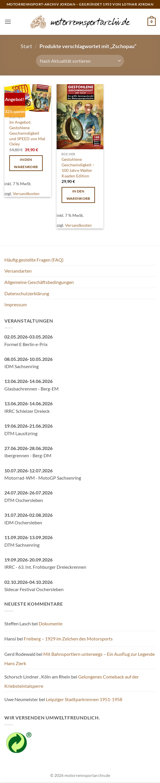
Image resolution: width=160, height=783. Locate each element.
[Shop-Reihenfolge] (80, 60)
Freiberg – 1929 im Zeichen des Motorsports (68, 638)
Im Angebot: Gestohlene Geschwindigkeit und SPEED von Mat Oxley (27, 133)
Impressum (15, 304)
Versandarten (18, 270)
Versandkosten (26, 193)
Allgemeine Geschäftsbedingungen (39, 282)
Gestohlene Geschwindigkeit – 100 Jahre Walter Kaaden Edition (78, 167)
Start (26, 46)
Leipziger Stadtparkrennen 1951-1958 (84, 699)
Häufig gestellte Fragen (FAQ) (34, 259)
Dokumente (50, 623)
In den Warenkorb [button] (26, 163)
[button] (7, 22)
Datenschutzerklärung (26, 293)
